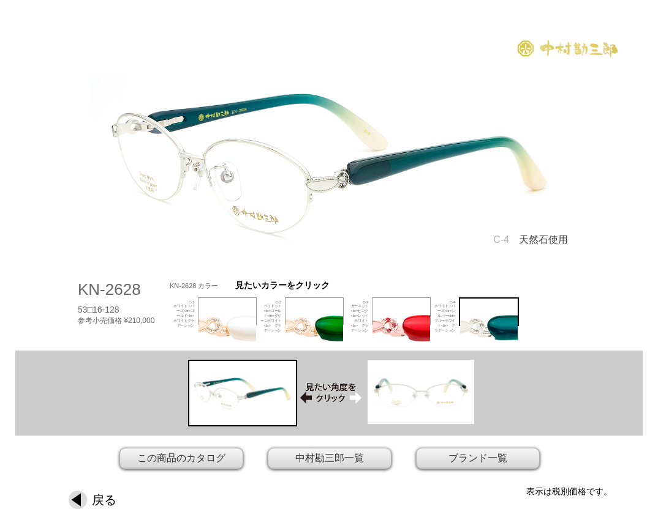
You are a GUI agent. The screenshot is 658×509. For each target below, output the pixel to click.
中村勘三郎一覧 (329, 458)
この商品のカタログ (181, 458)
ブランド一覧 (477, 458)
